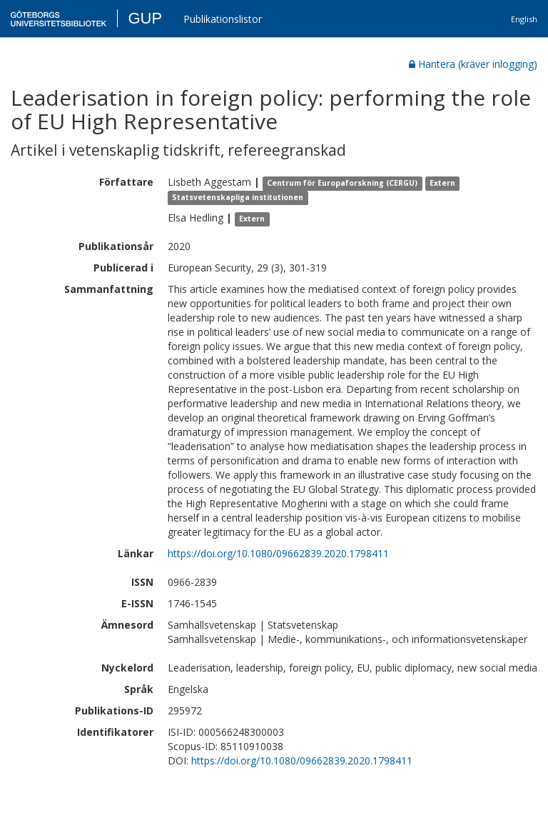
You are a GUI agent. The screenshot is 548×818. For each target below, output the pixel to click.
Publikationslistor (222, 19)
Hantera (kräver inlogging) (473, 64)
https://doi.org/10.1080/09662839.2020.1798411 (278, 553)
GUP (145, 18)
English (524, 19)
